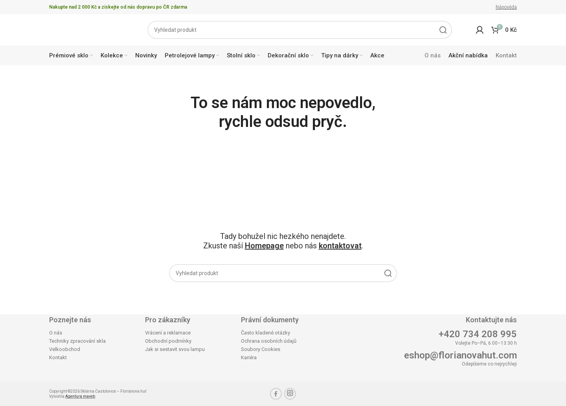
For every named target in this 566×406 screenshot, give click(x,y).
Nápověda (506, 7)
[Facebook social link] (276, 394)
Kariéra (249, 357)
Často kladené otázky (265, 333)
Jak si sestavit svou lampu (175, 349)
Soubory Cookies (260, 349)
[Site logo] (86, 29)
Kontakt (58, 357)
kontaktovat (340, 245)
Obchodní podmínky (168, 341)
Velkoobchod (64, 349)
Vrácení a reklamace (168, 333)
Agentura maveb (80, 396)
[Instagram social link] (290, 394)
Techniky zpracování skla (77, 341)
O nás (55, 333)
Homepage (264, 245)
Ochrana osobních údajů (268, 341)
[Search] (299, 30)
